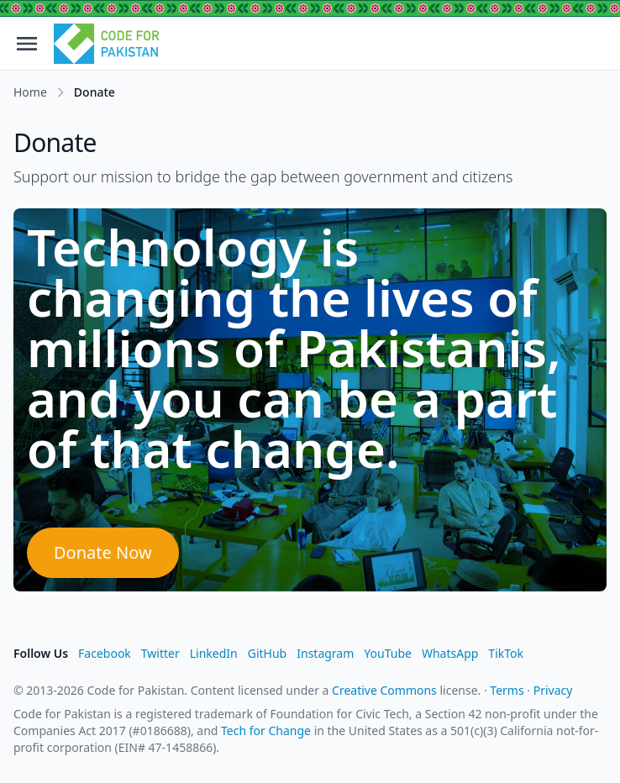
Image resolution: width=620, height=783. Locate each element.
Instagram (325, 653)
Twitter (160, 653)
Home (30, 92)
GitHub (267, 653)
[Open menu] (27, 44)
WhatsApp (450, 653)
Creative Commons (384, 690)
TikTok (505, 653)
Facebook (104, 653)
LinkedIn (214, 653)
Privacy (553, 690)
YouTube (388, 653)
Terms (506, 690)
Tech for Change (266, 730)
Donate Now (103, 552)
